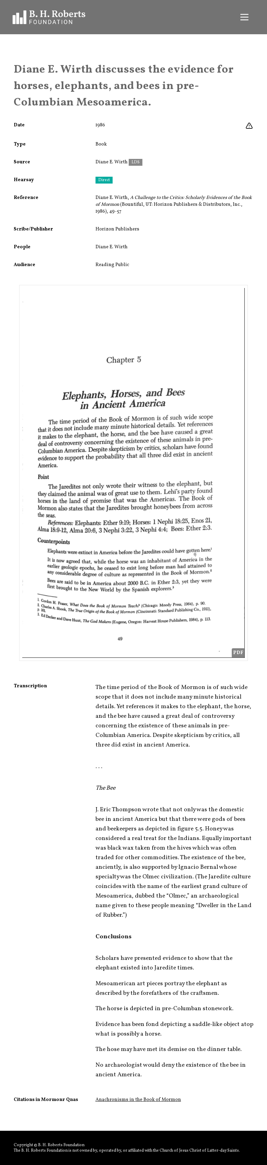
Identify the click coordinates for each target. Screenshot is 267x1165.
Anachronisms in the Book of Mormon (138, 1100)
